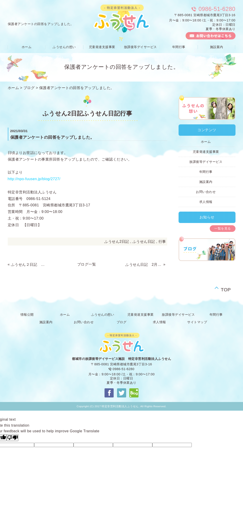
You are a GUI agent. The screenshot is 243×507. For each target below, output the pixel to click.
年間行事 (178, 47)
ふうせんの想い (64, 47)
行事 (162, 241)
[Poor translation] (12, 437)
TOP (226, 288)
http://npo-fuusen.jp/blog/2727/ (34, 179)
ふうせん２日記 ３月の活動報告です (29, 264)
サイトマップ (197, 322)
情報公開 (27, 314)
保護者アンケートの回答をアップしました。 (76, 88)
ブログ (29, 88)
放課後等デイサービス (140, 47)
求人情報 (205, 202)
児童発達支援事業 (102, 47)
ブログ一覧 (86, 264)
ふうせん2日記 (116, 241)
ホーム (27, 47)
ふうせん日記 (144, 241)
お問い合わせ (206, 192)
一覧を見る (222, 228)
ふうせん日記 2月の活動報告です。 (143, 264)
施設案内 (216, 47)
